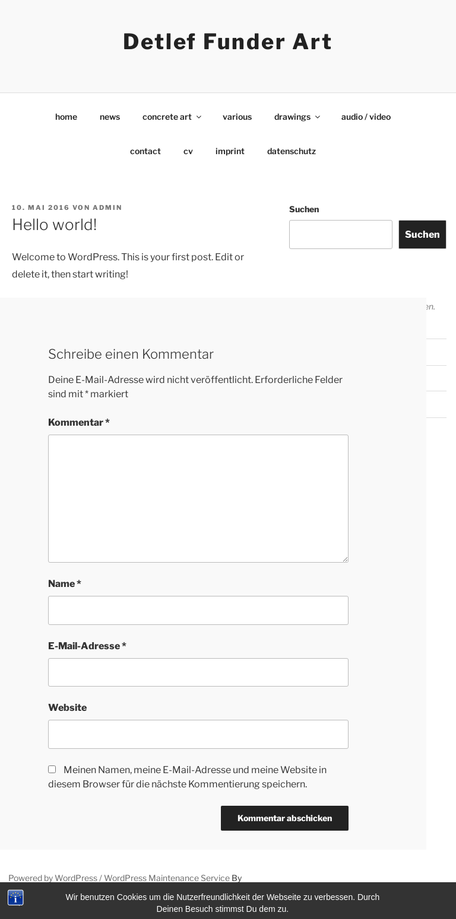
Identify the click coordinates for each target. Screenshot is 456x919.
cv (188, 151)
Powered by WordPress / (56, 878)
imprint (230, 151)
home (66, 116)
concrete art (172, 116)
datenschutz (291, 151)
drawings (298, 116)
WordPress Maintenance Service (167, 878)
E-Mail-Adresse (87, 646)
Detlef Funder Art (228, 41)
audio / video (366, 116)
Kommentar (79, 422)
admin (107, 207)
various (237, 116)
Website (67, 707)
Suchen (304, 209)
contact (145, 151)
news (110, 116)
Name (64, 583)
